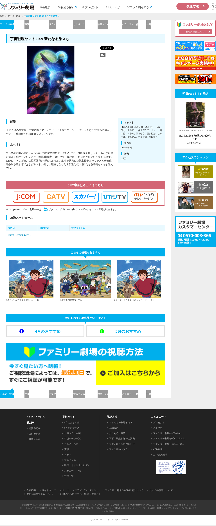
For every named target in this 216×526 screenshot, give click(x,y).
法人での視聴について (161, 490)
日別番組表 (34, 434)
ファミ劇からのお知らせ (122, 444)
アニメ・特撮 (14, 16)
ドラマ (60, 24)
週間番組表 (34, 429)
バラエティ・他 (134, 24)
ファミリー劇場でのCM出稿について (124, 490)
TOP (2, 16)
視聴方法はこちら (195, 31)
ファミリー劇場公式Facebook (169, 439)
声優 (36, 24)
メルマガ (157, 428)
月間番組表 (34, 439)
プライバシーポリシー (87, 490)
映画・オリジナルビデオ (77, 466)
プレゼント (159, 423)
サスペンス (85, 24)
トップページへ (36, 417)
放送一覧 (69, 476)
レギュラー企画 (72, 433)
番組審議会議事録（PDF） (40, 494)
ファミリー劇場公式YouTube (168, 444)
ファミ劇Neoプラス (119, 449)
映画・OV (109, 24)
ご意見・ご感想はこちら (20, 235)
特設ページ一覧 (72, 439)
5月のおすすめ (72, 428)
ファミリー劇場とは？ (120, 423)
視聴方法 (192, 6)
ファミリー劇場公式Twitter (167, 433)
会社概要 (31, 490)
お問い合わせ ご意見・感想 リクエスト (80, 494)
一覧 (158, 24)
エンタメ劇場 (160, 455)
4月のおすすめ (72, 423)
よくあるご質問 (117, 433)
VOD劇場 (158, 449)
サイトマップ (49, 490)
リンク (65, 490)
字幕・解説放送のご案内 (122, 439)
